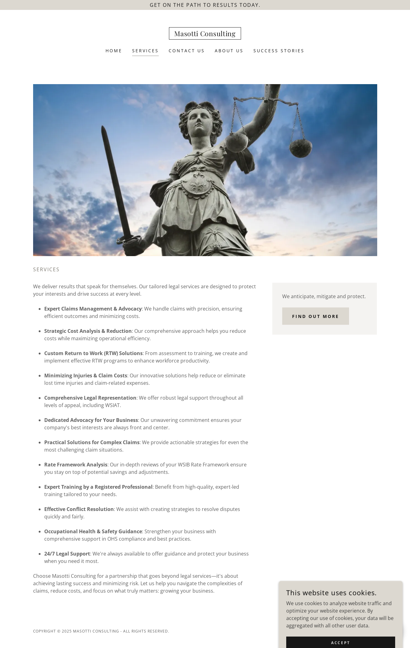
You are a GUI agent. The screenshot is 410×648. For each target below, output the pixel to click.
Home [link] (114, 51)
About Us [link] (229, 51)
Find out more (315, 316)
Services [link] (145, 51)
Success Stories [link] (278, 51)
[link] (205, 34)
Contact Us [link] (187, 51)
